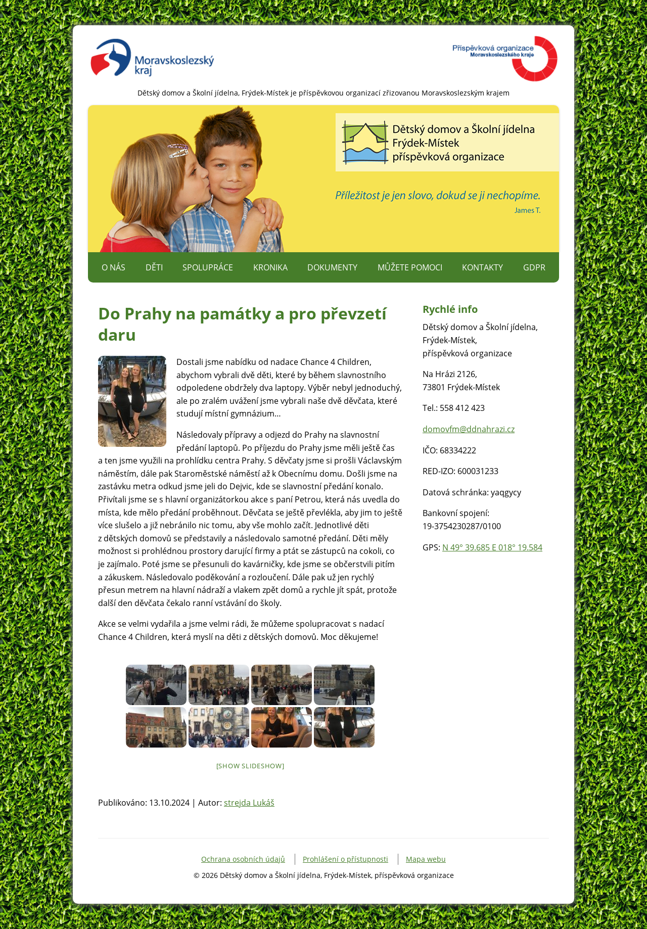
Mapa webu (426, 859)
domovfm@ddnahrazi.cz (469, 429)
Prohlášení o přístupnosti (345, 859)
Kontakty (482, 267)
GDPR (534, 267)
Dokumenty (332, 267)
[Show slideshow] (250, 765)
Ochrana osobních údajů (243, 859)
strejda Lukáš (249, 802)
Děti (154, 267)
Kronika (270, 267)
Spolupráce (207, 267)
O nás (113, 267)
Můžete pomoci (410, 267)
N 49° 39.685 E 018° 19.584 (492, 547)
